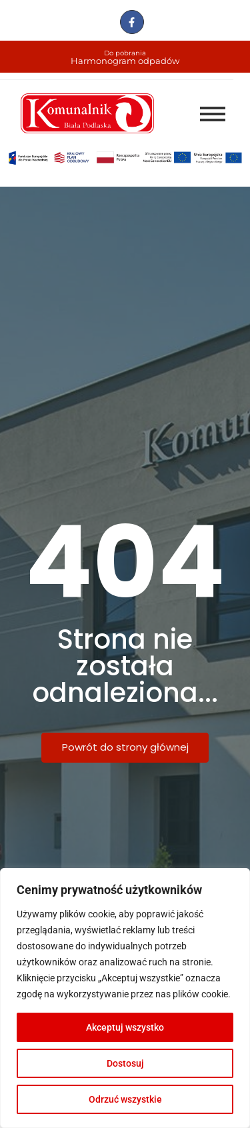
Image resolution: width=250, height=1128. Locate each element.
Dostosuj (125, 1063)
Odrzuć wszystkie (125, 1099)
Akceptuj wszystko (125, 1027)
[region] (125, 998)
